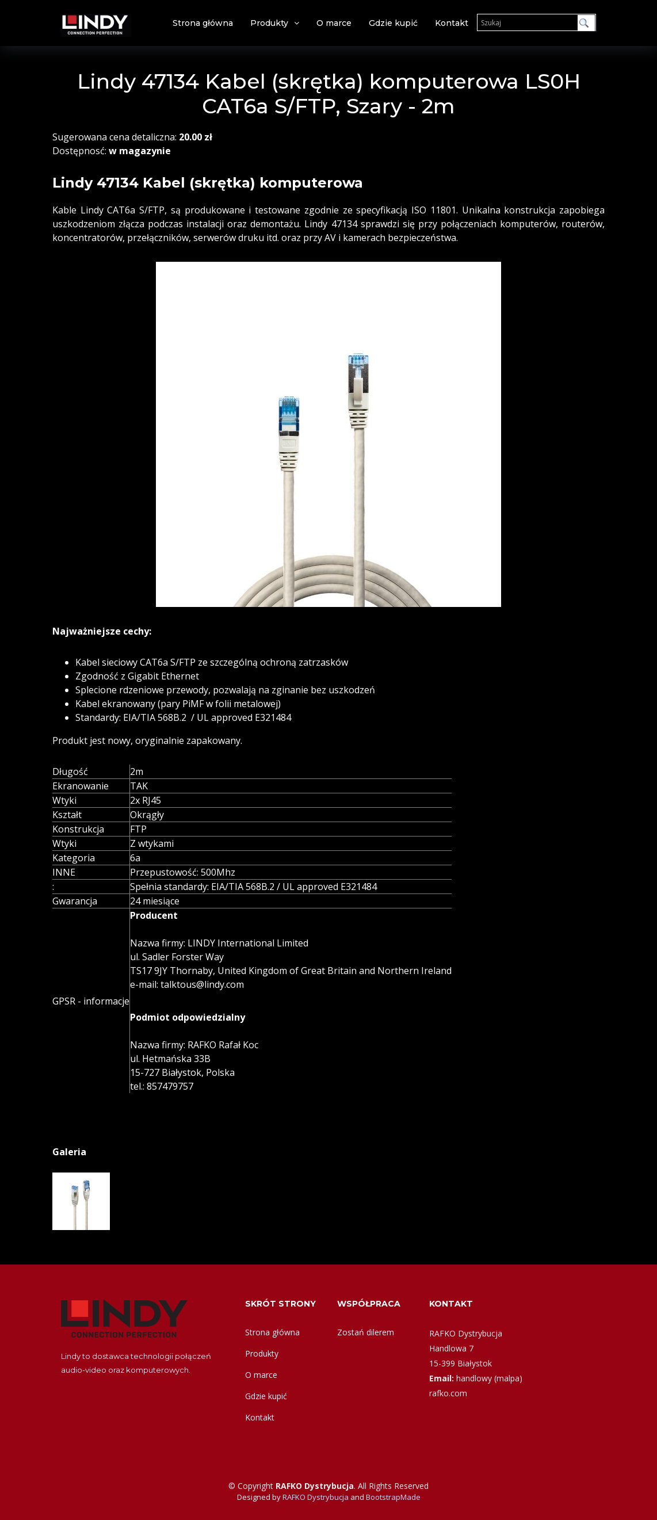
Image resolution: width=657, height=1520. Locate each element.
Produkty (269, 23)
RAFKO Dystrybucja (315, 1497)
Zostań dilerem (365, 1332)
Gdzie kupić (393, 23)
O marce (334, 23)
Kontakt (451, 23)
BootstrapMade (393, 1497)
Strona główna (203, 23)
